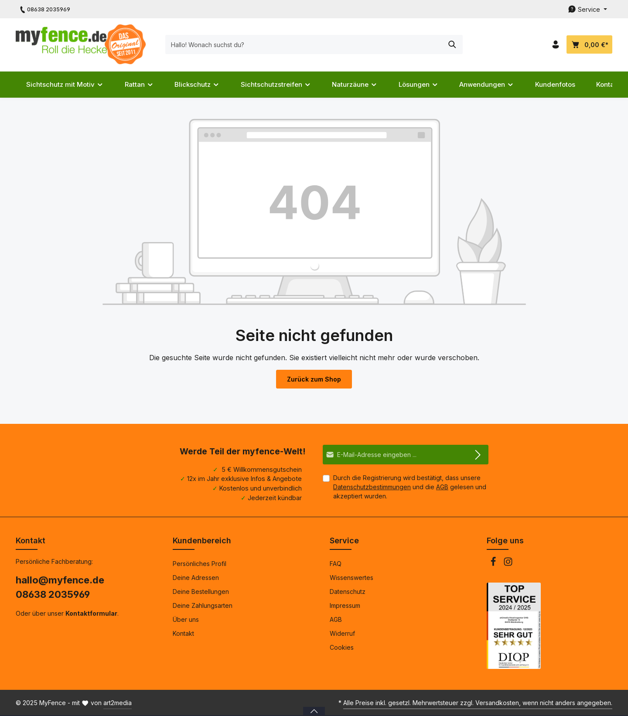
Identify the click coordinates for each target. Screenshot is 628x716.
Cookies (342, 647)
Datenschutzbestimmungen (372, 487)
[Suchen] (452, 44)
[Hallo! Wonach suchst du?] (304, 44)
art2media (117, 702)
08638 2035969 (53, 594)
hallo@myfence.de (60, 580)
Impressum (345, 605)
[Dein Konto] (555, 44)
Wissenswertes (351, 577)
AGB (442, 487)
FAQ (335, 563)
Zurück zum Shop (314, 379)
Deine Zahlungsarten (202, 605)
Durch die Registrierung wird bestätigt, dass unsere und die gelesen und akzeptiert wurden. (409, 487)
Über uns (186, 619)
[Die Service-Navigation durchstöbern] (587, 9)
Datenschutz (347, 591)
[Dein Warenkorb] (589, 44)
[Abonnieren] (478, 454)
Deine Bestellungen (201, 591)
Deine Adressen (196, 577)
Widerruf (342, 633)
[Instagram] (508, 564)
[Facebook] (494, 564)
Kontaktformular (91, 613)
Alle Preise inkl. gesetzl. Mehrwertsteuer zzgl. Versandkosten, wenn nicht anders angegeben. (477, 702)
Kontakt (183, 633)
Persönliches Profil (199, 563)
